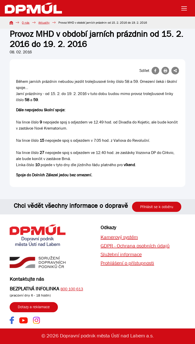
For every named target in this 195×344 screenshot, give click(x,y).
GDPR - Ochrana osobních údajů (135, 246)
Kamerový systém (119, 237)
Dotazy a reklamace (34, 306)
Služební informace (121, 254)
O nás (25, 23)
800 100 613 (71, 289)
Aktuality (44, 23)
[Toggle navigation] (185, 8)
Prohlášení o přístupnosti (127, 263)
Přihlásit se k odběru (156, 206)
